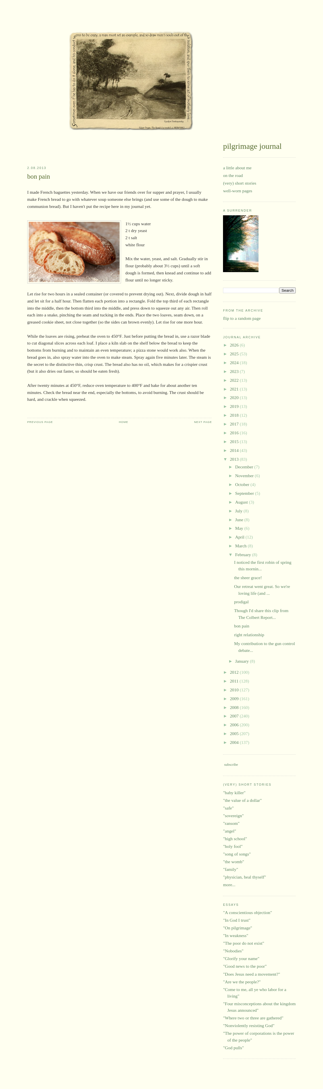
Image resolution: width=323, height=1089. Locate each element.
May (239, 528)
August (242, 502)
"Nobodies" (233, 950)
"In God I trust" (236, 920)
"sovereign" (233, 815)
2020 (235, 397)
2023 (235, 371)
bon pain (38, 176)
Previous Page (40, 422)
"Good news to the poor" (245, 966)
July (239, 510)
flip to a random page (242, 318)
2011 (234, 681)
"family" (230, 869)
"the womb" (233, 861)
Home (123, 422)
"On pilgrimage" (237, 927)
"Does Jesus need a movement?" (251, 974)
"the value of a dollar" (242, 800)
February (243, 554)
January (242, 661)
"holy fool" (233, 846)
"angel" (229, 831)
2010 (235, 689)
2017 (235, 424)
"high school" (235, 838)
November (245, 475)
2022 (235, 380)
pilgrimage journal (45, 21)
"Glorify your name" (241, 958)
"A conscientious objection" (247, 912)
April (240, 537)
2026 (235, 345)
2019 (235, 406)
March (241, 545)
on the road (233, 175)
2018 (235, 415)
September (245, 493)
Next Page (203, 422)
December (244, 466)
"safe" (228, 808)
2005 (235, 733)
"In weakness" (235, 935)
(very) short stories (239, 183)
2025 (235, 353)
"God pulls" (233, 1047)
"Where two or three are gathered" (253, 1017)
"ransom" (231, 823)
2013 (235, 459)
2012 (235, 672)
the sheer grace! (248, 577)
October (243, 484)
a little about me (237, 167)
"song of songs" (237, 854)
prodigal (241, 601)
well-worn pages (237, 190)
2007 (235, 716)
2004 (235, 742)
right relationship (249, 634)
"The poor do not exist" (243, 943)
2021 (235, 389)
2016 (235, 432)
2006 (235, 724)
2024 (235, 362)
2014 (235, 450)
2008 (235, 707)
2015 (235, 441)
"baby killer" (234, 792)
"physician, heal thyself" (244, 877)
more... (229, 884)
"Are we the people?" (242, 981)
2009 (235, 698)
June (239, 519)
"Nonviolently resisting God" (248, 1025)
